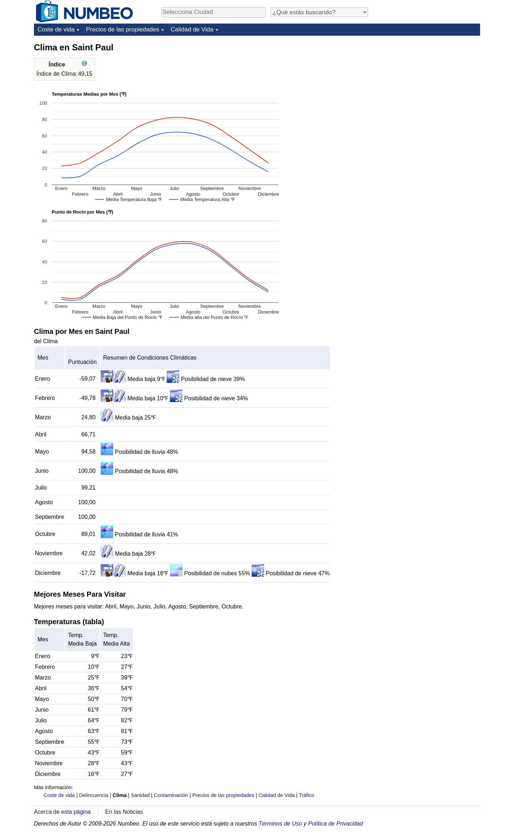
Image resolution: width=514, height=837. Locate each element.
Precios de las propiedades (122, 29)
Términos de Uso (280, 824)
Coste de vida (56, 29)
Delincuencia (93, 795)
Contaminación (171, 795)
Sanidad (140, 795)
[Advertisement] (426, 86)
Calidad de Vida (192, 29)
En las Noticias (124, 812)
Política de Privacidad (335, 824)
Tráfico (306, 795)
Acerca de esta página (62, 812)
